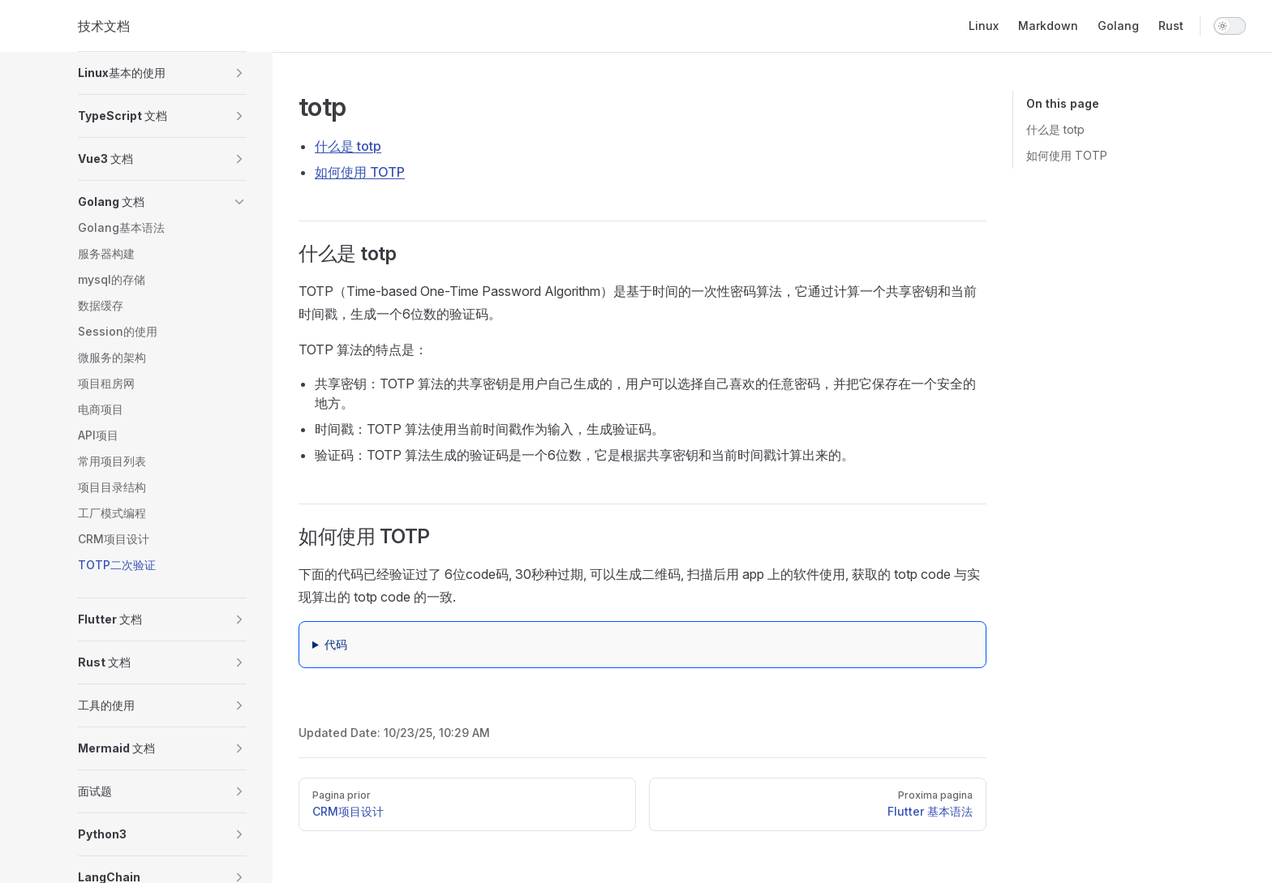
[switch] (1230, 26)
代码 (335, 644)
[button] (162, 73)
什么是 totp (1055, 129)
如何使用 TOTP (1066, 155)
